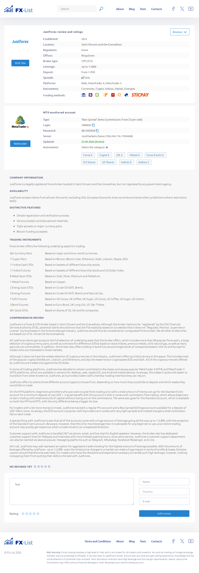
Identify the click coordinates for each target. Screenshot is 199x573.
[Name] (164, 481)
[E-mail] (164, 501)
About (120, 9)
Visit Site (20, 63)
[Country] (164, 491)
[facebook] (173, 8)
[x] (182, 8)
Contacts (156, 9)
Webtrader (20, 143)
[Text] (72, 491)
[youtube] (190, 8)
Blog (132, 9)
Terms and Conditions (98, 541)
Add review (164, 513)
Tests (143, 9)
